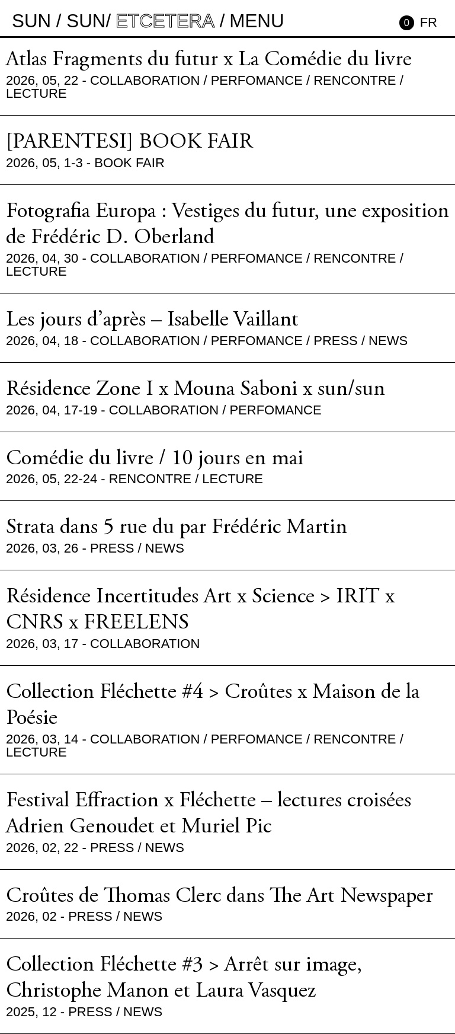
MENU (256, 21)
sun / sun (58, 21)
